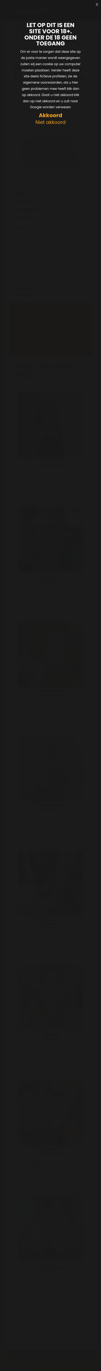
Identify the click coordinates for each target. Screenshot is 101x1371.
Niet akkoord (50, 122)
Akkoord (50, 115)
